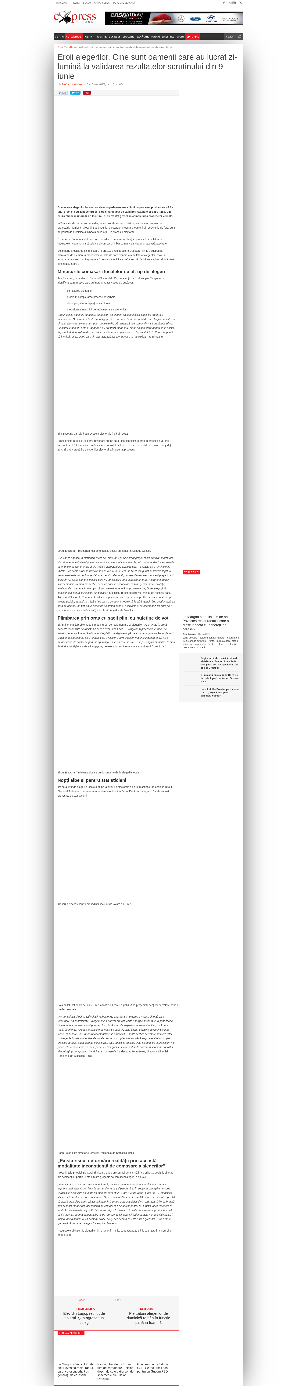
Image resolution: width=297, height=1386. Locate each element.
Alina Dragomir (189, 634)
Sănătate (143, 36)
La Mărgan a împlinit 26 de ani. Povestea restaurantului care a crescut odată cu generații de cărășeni (206, 623)
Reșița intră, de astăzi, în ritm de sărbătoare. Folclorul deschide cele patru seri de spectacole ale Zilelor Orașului (116, 1372)
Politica (89, 36)
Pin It (118, 1299)
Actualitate (73, 36)
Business (114, 36)
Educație (128, 36)
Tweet (80, 1299)
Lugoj (87, 3)
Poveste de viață (124, 3)
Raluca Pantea (72, 84)
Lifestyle (168, 36)
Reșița (76, 3)
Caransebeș (102, 3)
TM (62, 36)
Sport (180, 36)
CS (56, 36)
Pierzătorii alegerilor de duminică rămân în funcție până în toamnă (148, 1318)
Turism (155, 36)
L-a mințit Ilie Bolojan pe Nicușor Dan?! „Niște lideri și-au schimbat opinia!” (220, 692)
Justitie (102, 36)
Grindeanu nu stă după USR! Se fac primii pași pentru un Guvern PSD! (153, 1368)
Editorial (193, 36)
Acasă (60, 47)
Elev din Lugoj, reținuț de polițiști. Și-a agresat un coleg (84, 1318)
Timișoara (62, 3)
